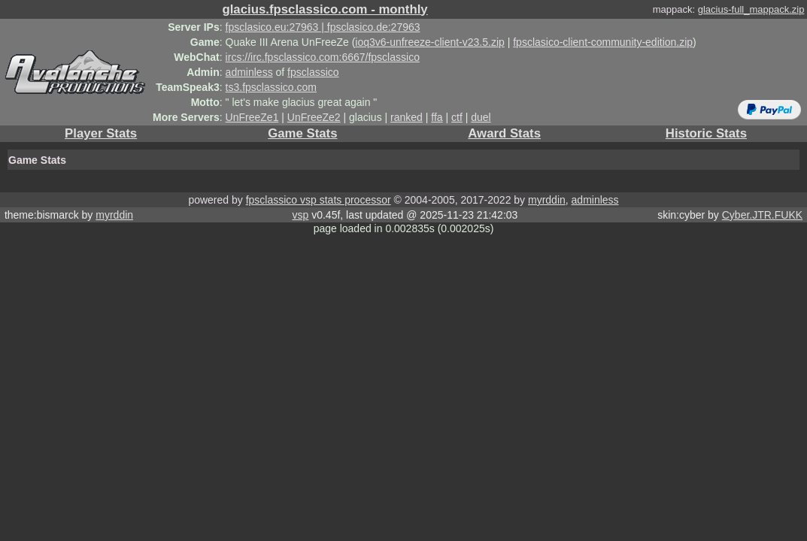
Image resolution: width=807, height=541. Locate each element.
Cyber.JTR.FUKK (762, 215)
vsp (300, 215)
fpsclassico (312, 72)
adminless (249, 72)
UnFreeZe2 (314, 117)
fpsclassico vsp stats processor (318, 200)
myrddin (547, 200)
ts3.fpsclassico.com (271, 87)
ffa (436, 117)
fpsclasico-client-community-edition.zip (603, 42)
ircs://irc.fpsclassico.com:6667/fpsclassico (323, 57)
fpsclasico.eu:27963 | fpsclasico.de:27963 (323, 27)
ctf (457, 117)
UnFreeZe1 (252, 117)
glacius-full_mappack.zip (751, 9)
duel (480, 117)
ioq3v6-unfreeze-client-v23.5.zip (429, 42)
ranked (406, 117)
